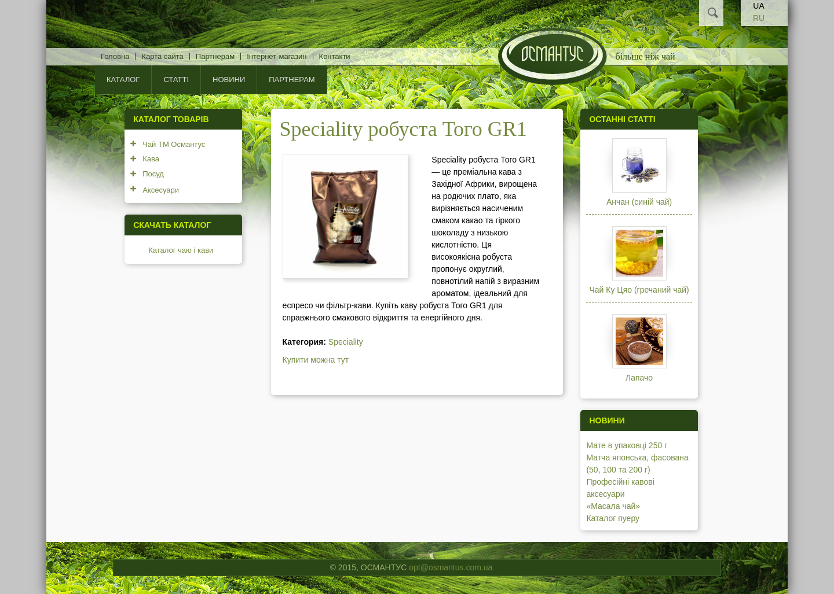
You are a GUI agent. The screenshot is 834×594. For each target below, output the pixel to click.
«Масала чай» (613, 506)
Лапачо (639, 377)
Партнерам (215, 56)
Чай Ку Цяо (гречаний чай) (639, 289)
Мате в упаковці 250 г (626, 445)
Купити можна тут (316, 359)
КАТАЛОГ (123, 79)
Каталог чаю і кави (180, 250)
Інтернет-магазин (276, 56)
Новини (229, 79)
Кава (150, 158)
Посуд (153, 173)
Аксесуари (160, 190)
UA (758, 5)
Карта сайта (162, 56)
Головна (115, 56)
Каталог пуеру (612, 518)
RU (759, 18)
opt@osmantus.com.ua (450, 567)
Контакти (334, 56)
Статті (176, 79)
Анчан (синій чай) (639, 201)
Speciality (345, 341)
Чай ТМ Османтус (173, 144)
